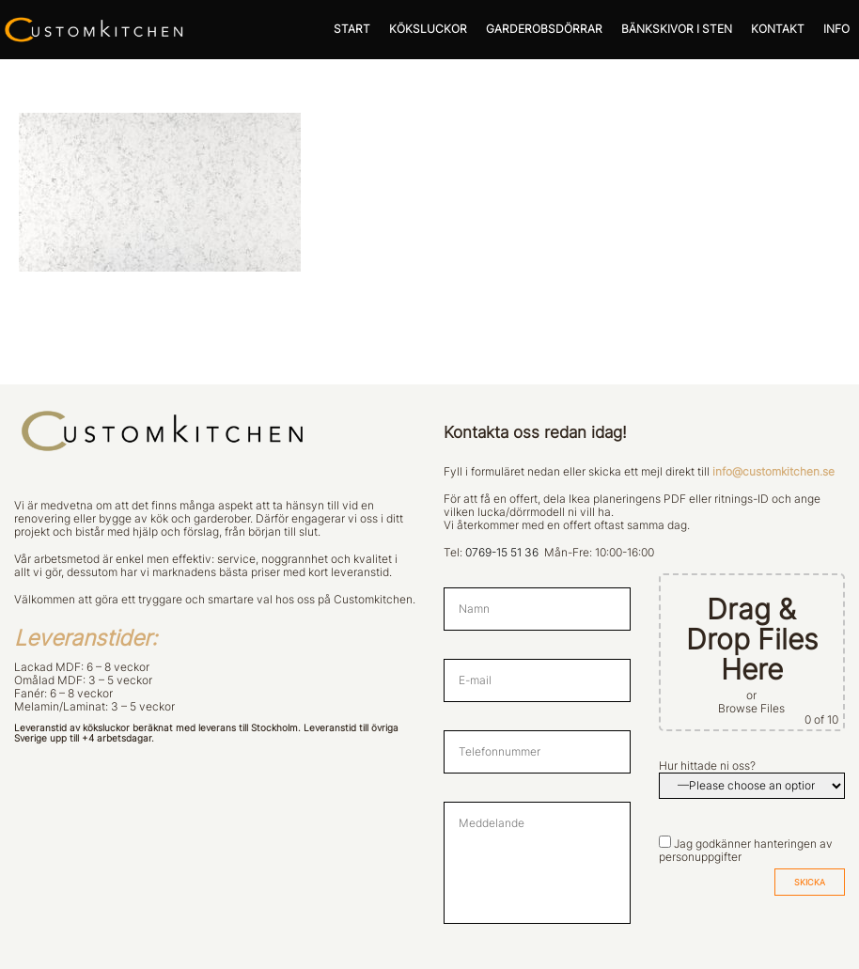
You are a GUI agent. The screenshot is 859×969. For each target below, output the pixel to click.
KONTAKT (777, 29)
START (352, 29)
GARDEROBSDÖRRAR (544, 29)
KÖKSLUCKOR (428, 29)
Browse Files (751, 708)
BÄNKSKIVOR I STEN (676, 29)
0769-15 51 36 (502, 552)
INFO (836, 29)
